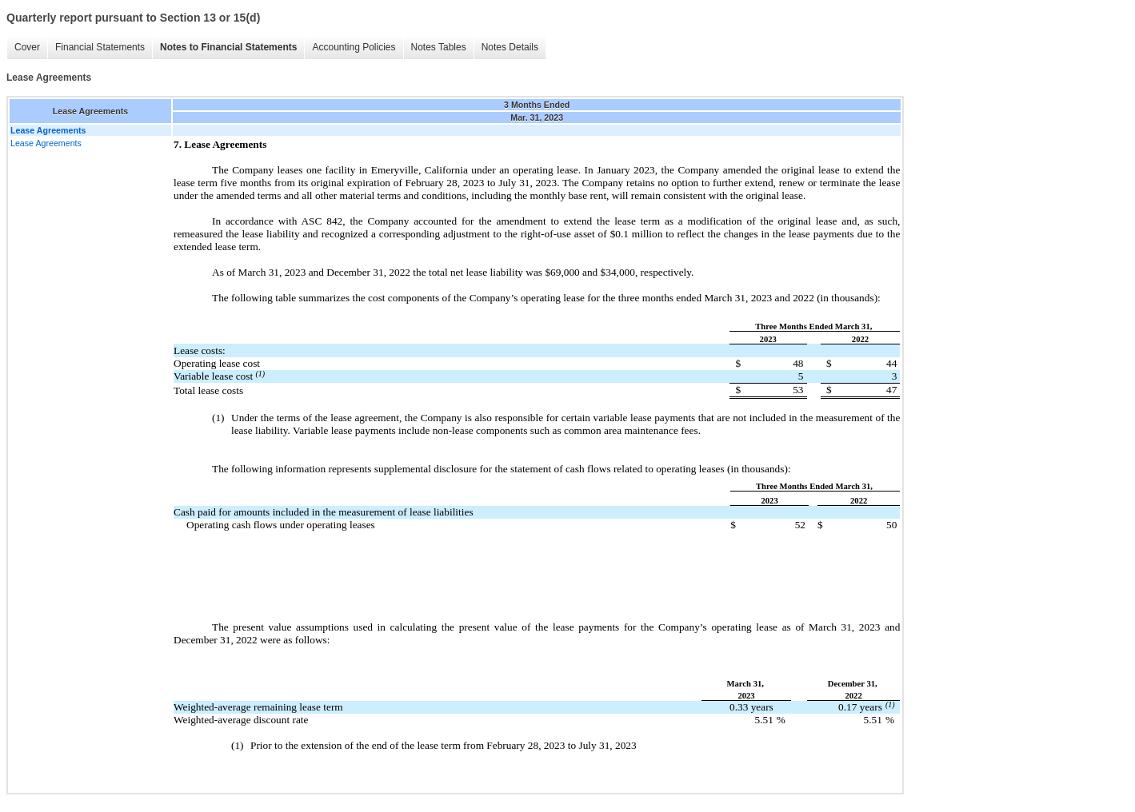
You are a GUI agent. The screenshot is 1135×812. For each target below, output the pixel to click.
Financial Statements (100, 47)
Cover (27, 47)
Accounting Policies (353, 47)
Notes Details (510, 47)
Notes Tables (438, 47)
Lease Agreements (46, 143)
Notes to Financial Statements (228, 47)
